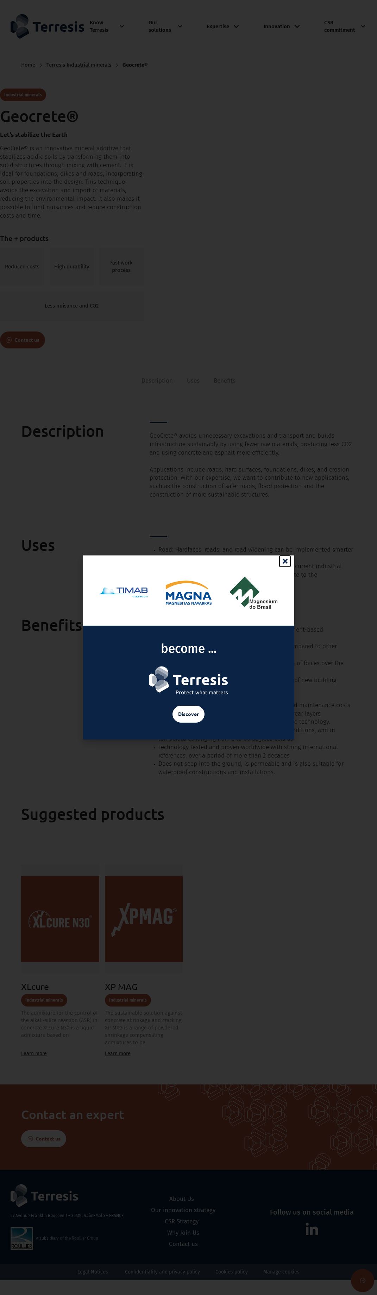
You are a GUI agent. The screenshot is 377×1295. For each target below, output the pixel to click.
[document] (188, 647)
